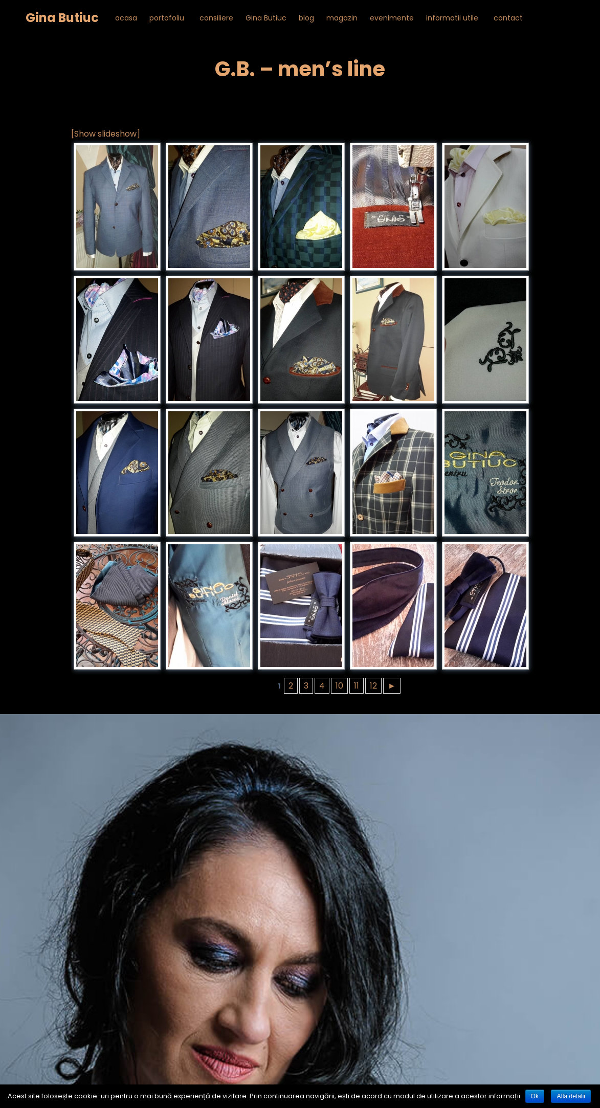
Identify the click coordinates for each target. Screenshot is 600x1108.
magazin (342, 18)
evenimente (392, 18)
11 (356, 686)
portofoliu (166, 18)
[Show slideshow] (105, 134)
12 (373, 686)
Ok (535, 1096)
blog (306, 18)
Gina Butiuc (62, 18)
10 (339, 686)
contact (508, 18)
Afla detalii (571, 1096)
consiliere (216, 18)
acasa (126, 18)
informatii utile (452, 18)
